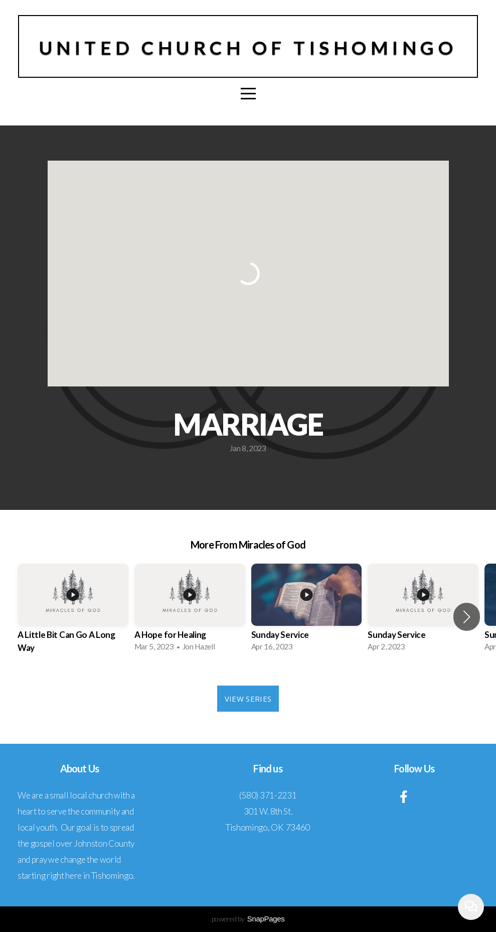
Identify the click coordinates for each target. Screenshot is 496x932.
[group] (73, 617)
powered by (248, 918)
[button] (466, 617)
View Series (248, 699)
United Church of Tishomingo (248, 47)
